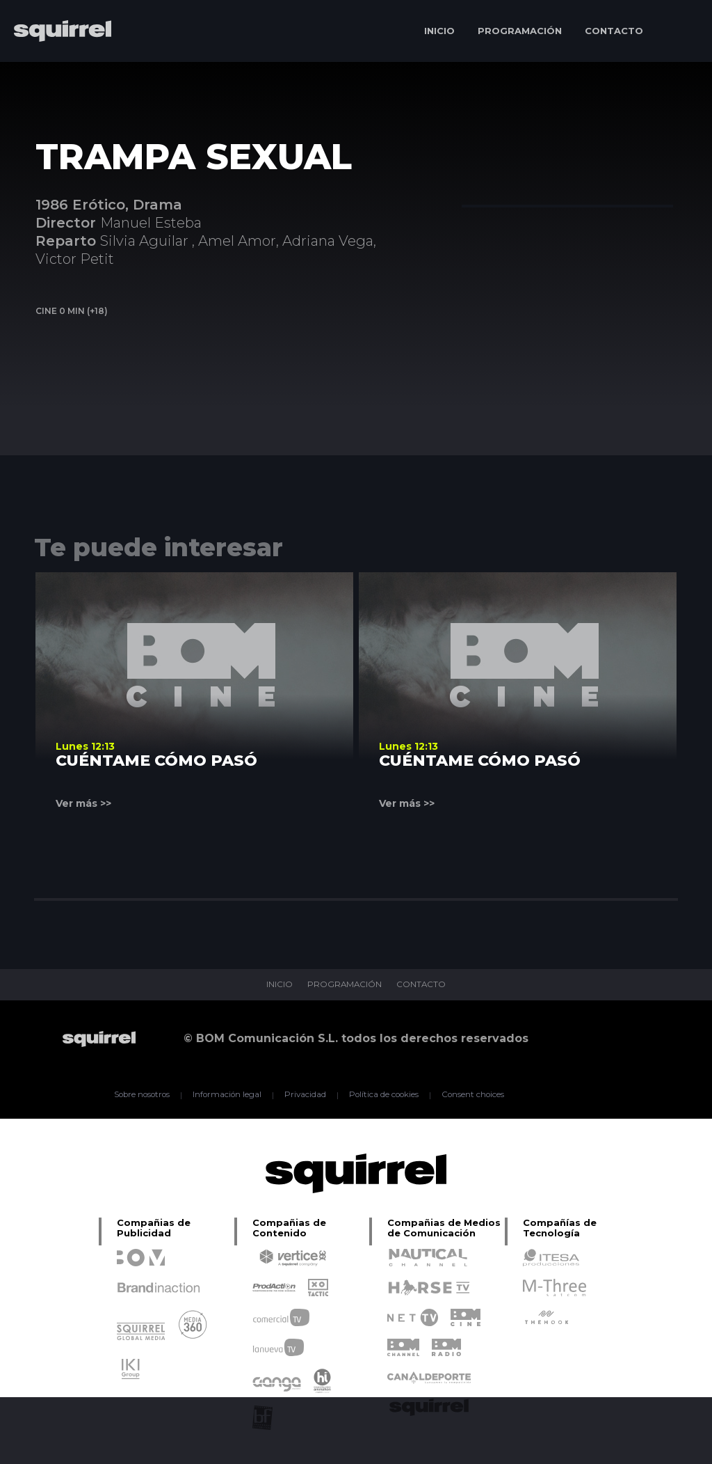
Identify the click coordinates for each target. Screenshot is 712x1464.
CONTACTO (614, 30)
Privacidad (304, 1095)
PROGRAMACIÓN (520, 30)
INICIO (439, 30)
